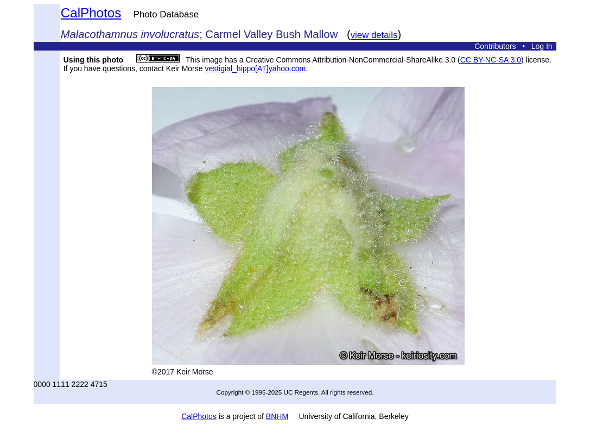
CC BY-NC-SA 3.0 (490, 59)
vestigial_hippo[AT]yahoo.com (255, 68)
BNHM (277, 416)
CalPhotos (91, 12)
